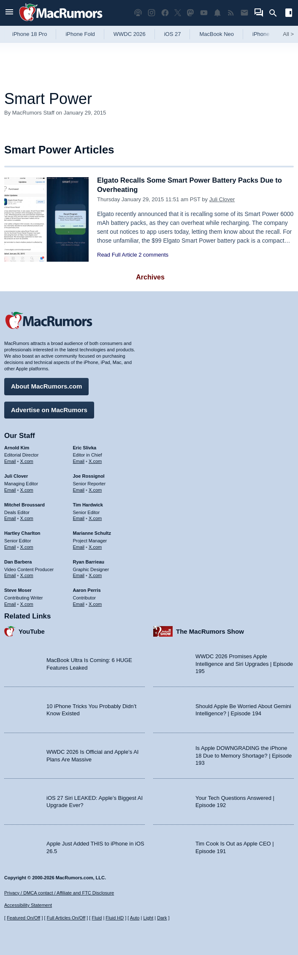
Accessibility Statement (28, 905)
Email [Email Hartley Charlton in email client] (10, 546)
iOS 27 (172, 34)
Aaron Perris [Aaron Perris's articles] (87, 589)
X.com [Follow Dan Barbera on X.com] (26, 574)
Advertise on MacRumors (49, 409)
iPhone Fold (80, 34)
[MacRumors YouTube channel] (204, 12)
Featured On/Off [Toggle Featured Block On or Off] (23, 917)
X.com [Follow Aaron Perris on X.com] (95, 603)
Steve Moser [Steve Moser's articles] (18, 589)
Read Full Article (117, 255)
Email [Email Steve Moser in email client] (10, 603)
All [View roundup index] (288, 34)
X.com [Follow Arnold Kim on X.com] (26, 460)
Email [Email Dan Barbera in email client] (10, 574)
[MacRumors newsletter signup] (244, 12)
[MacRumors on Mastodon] (190, 12)
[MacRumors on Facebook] (165, 12)
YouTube (32, 630)
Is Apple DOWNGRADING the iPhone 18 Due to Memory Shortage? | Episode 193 (243, 755)
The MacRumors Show (210, 630)
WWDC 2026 (130, 34)
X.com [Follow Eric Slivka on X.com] (95, 460)
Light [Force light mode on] (148, 917)
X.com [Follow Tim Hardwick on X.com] (95, 517)
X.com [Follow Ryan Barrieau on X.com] (95, 574)
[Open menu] (9, 13)
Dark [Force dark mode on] (162, 917)
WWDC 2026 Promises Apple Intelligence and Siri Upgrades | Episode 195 (244, 663)
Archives (150, 277)
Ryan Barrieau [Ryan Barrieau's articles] (89, 561)
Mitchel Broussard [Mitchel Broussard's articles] (24, 503)
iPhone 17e (266, 34)
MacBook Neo (216, 34)
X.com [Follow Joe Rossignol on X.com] (95, 489)
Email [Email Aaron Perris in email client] (79, 603)
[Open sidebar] (289, 14)
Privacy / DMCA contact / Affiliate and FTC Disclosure (59, 892)
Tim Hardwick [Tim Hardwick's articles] (88, 503)
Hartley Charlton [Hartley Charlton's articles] (22, 532)
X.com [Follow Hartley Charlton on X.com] (26, 546)
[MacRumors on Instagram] (151, 12)
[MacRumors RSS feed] (231, 12)
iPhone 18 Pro (29, 34)
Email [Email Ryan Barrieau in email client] (79, 574)
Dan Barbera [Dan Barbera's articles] (18, 561)
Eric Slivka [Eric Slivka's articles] (85, 446)
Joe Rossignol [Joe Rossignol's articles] (89, 475)
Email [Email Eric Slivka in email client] (79, 460)
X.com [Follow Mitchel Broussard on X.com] (26, 517)
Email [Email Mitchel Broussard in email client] (10, 517)
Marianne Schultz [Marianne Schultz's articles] (92, 532)
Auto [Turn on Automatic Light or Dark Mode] (135, 917)
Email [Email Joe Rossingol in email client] (79, 489)
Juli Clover (222, 199)
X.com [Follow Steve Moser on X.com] (26, 603)
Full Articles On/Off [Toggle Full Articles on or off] (66, 917)
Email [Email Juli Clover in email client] (10, 489)
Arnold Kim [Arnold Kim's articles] (16, 446)
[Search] (276, 13)
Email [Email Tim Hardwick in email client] (79, 517)
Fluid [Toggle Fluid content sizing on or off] (97, 917)
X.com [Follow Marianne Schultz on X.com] (95, 546)
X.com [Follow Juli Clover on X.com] (26, 489)
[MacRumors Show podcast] (138, 12)
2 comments (153, 255)
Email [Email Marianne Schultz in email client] (79, 546)
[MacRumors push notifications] (217, 12)
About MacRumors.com (46, 385)
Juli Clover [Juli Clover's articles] (16, 475)
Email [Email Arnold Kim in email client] (10, 460)
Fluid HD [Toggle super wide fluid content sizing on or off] (115, 917)
